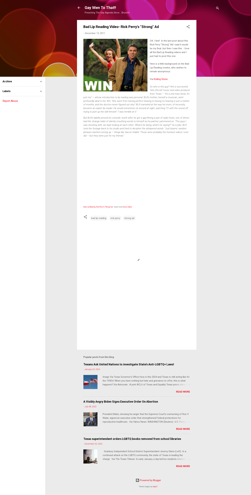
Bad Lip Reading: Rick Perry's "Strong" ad (98, 207)
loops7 (155, 487)
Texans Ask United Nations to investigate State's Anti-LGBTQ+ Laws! (128, 364)
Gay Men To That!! (100, 7)
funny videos (127, 207)
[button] (188, 27)
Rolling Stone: (161, 79)
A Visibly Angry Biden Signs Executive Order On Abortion (120, 401)
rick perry (115, 218)
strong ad (129, 218)
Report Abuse (10, 100)
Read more (183, 391)
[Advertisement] (209, 68)
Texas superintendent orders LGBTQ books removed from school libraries (132, 438)
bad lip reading (98, 218)
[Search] (217, 9)
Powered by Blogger (148, 480)
